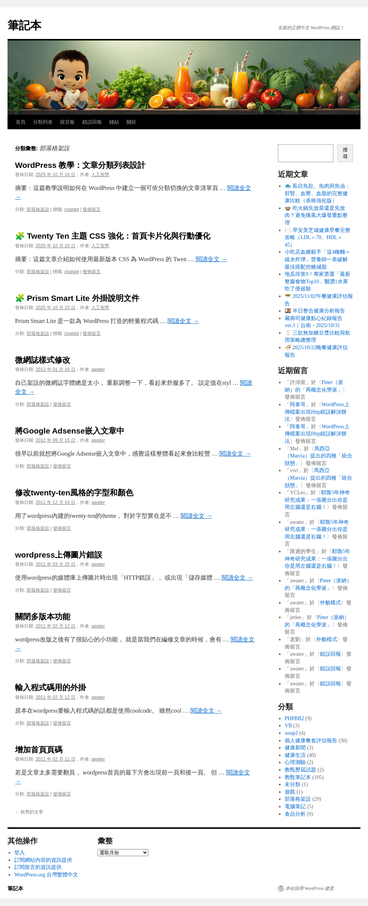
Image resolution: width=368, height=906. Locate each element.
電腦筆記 (295, 806)
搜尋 (345, 153)
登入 (19, 852)
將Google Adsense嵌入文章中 (69, 430)
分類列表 (43, 122)
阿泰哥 (298, 404)
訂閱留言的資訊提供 (38, 867)
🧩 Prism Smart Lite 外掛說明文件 (77, 298)
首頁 (21, 122)
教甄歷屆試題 (300, 770)
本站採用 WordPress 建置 (309, 888)
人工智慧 (100, 174)
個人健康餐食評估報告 (311, 740)
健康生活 (295, 755)
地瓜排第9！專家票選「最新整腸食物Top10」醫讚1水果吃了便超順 (317, 281)
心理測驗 (295, 762)
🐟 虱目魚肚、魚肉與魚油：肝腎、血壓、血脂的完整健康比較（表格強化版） (317, 193)
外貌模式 (330, 602)
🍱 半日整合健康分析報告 (315, 311)
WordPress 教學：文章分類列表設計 (80, 165)
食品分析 (295, 814)
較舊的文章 (29, 812)
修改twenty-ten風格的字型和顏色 (74, 492)
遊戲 (290, 792)
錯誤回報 (92, 122)
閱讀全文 (211, 259)
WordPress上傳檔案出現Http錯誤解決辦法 (317, 412)
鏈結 (114, 122)
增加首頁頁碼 (38, 749)
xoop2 (291, 733)
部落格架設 (38, 209)
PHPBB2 (294, 718)
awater (98, 369)
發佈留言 (92, 209)
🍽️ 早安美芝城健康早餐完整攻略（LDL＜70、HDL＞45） (317, 237)
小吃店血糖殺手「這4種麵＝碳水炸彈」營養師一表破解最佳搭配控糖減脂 (317, 259)
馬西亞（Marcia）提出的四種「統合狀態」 (318, 456)
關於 (131, 122)
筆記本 (24, 25)
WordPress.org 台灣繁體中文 (46, 875)
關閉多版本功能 (42, 616)
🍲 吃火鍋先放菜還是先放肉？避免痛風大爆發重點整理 (316, 215)
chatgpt (71, 209)
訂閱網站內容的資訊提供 (43, 860)
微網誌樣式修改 (42, 360)
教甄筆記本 (298, 777)
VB (288, 725)
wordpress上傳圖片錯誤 (58, 554)
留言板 (67, 122)
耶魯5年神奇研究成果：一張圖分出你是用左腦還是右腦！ (317, 500)
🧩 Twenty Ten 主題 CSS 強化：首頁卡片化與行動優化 (112, 236)
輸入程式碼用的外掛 (50, 687)
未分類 (292, 784)
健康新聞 (295, 748)
